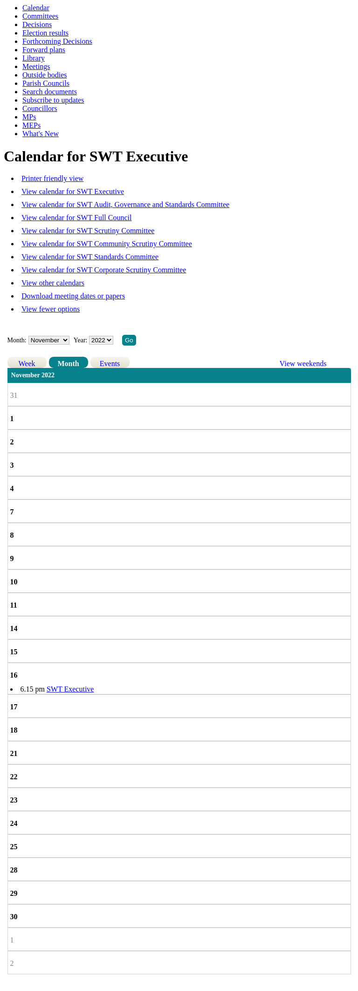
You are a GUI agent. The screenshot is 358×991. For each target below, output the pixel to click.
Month (68, 363)
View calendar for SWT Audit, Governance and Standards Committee (125, 204)
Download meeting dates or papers (73, 296)
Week (27, 363)
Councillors (39, 108)
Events (110, 363)
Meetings (36, 66)
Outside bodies (44, 75)
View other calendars (52, 283)
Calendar (35, 8)
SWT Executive (70, 689)
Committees (40, 16)
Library (33, 58)
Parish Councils (45, 83)
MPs (29, 117)
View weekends (303, 363)
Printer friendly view (52, 178)
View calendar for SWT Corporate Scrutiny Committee (103, 270)
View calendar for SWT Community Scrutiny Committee (106, 244)
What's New (40, 134)
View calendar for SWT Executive (72, 191)
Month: (17, 340)
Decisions (37, 24)
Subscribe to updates (53, 100)
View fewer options (50, 309)
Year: (81, 340)
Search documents (49, 92)
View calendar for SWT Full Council (76, 218)
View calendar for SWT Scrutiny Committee (87, 231)
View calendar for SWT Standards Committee (89, 257)
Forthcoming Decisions (57, 41)
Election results (45, 33)
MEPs (31, 125)
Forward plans (43, 50)
